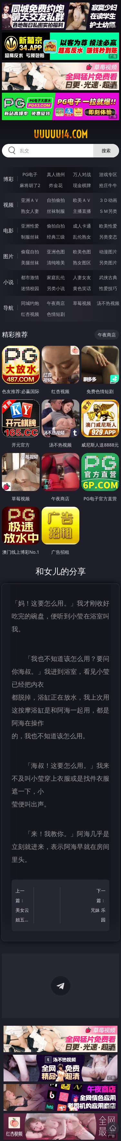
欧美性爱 (108, 226)
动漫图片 (108, 252)
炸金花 (56, 185)
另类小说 (56, 288)
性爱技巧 (108, 288)
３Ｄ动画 (108, 200)
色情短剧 (56, 314)
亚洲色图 (56, 252)
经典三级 (56, 237)
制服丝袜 (30, 237)
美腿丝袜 (30, 262)
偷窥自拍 (30, 252)
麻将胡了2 (30, 185)
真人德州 (56, 174)
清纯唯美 (56, 262)
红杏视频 (30, 314)
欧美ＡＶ (82, 200)
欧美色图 (82, 252)
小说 (8, 282)
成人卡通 (82, 226)
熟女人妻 (30, 211)
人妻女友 (82, 277)
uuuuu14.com (61, 134)
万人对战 (82, 174)
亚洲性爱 (30, 226)
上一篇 (23, 906)
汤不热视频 (108, 303)
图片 (8, 256)
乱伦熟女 (82, 237)
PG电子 (29, 174)
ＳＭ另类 (108, 211)
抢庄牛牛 (108, 185)
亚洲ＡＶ (30, 200)
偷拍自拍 (56, 226)
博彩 (8, 179)
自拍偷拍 (56, 200)
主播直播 (82, 211)
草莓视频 (82, 303)
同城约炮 (30, 303)
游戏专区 (108, 174)
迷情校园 (30, 288)
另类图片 (108, 262)
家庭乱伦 (56, 277)
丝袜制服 (56, 211)
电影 (8, 230)
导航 (8, 307)
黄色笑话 (82, 288)
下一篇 (98, 906)
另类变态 (108, 237)
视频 (8, 204)
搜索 (106, 150)
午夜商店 (56, 303)
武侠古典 (108, 277)
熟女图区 (82, 262)
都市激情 (30, 277)
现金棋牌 (82, 185)
